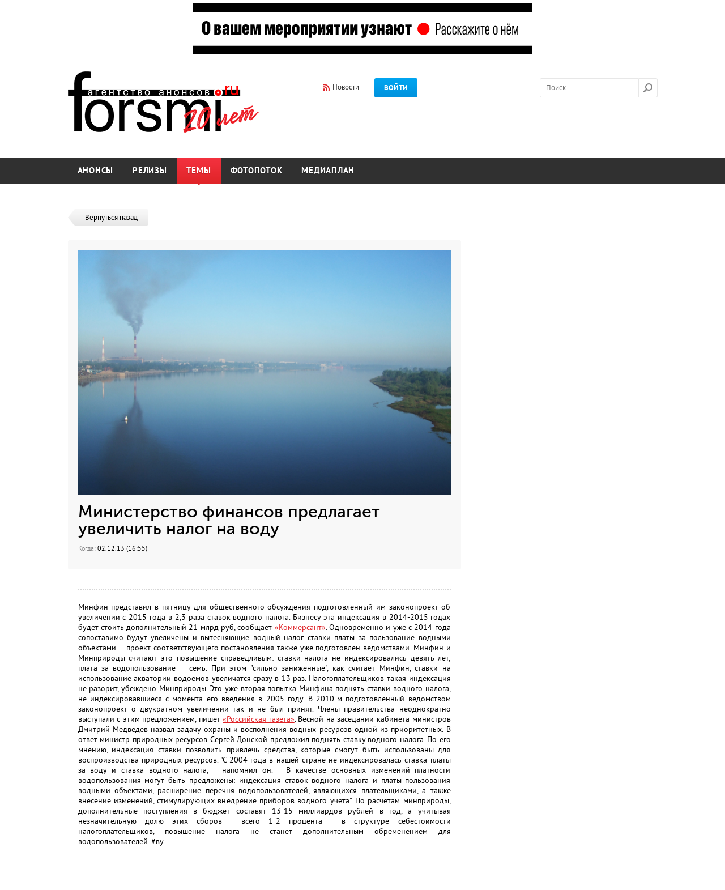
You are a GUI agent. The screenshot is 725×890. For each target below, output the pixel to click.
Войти (396, 87)
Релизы (150, 171)
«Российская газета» (259, 719)
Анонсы (96, 171)
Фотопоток (257, 171)
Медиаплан (328, 171)
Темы (198, 171)
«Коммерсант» (300, 627)
